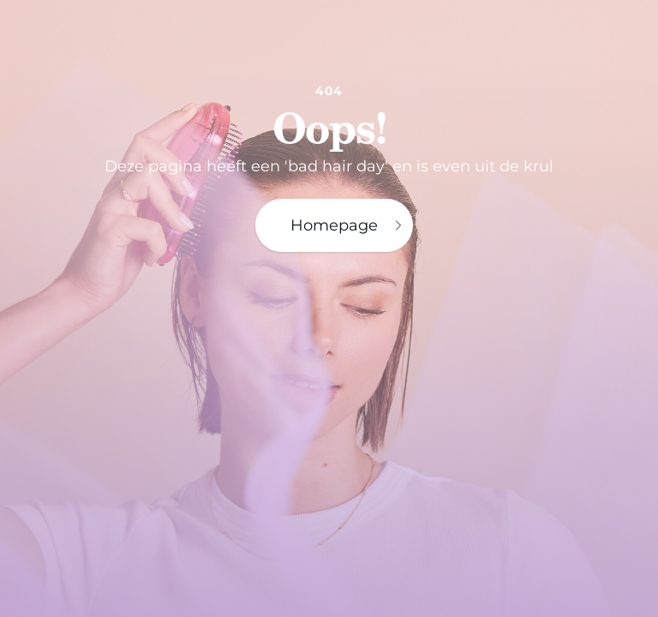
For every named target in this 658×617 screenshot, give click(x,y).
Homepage (347, 225)
